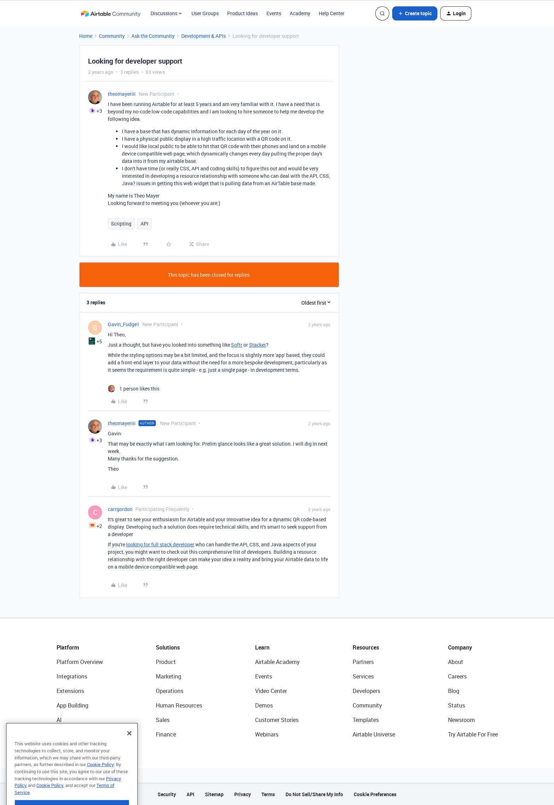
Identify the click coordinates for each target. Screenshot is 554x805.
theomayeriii (122, 93)
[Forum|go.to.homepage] (110, 13)
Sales (163, 720)
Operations (169, 691)
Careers (457, 676)
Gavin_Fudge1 (124, 324)
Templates (366, 720)
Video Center (271, 691)
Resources (366, 647)
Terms (268, 794)
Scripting (121, 223)
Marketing (168, 676)
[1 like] (133, 388)
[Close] (129, 749)
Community (112, 36)
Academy (300, 13)
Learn (262, 647)
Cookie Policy (100, 780)
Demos (264, 705)
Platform (68, 647)
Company (460, 647)
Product (166, 662)
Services (363, 676)
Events (273, 13)
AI (59, 720)
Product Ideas (242, 13)
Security (167, 794)
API (144, 223)
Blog (453, 691)
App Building (72, 705)
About (455, 662)
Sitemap (214, 794)
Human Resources (179, 705)
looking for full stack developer (160, 544)
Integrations (72, 676)
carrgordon (120, 509)
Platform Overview (80, 662)
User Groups (205, 13)
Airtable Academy (277, 662)
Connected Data (77, 734)
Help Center (331, 13)
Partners (363, 662)
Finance (166, 734)
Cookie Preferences (375, 794)
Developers (366, 691)
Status (456, 705)
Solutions (168, 647)
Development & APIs (203, 36)
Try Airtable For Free (473, 734)
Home (85, 36)
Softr (236, 344)
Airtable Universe (374, 734)
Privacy (242, 794)
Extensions (70, 691)
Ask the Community (153, 36)
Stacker (257, 344)
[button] (414, 13)
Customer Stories (277, 720)
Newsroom (461, 720)
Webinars (266, 734)
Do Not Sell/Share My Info (314, 794)
